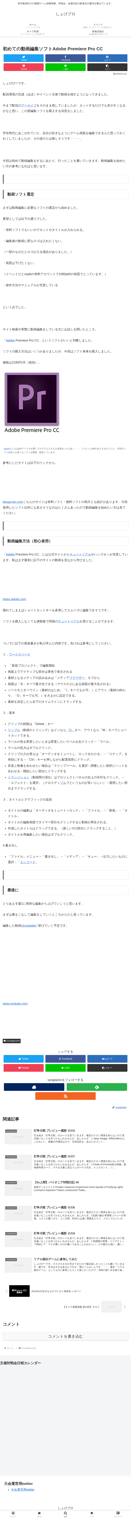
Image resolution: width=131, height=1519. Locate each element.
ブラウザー (77, 678)
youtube (29, 925)
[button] (107, 67)
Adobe (10, 340)
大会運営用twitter (22, 1490)
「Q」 (70, 730)
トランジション (18, 777)
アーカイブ (29, 105)
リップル (14, 730)
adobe (7, 448)
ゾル (63, 783)
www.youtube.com (15, 1003)
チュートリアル (80, 554)
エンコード (27, 862)
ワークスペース (19, 654)
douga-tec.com (13, 502)
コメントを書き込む (65, 1337)
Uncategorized (12, 1041)
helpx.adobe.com (14, 599)
